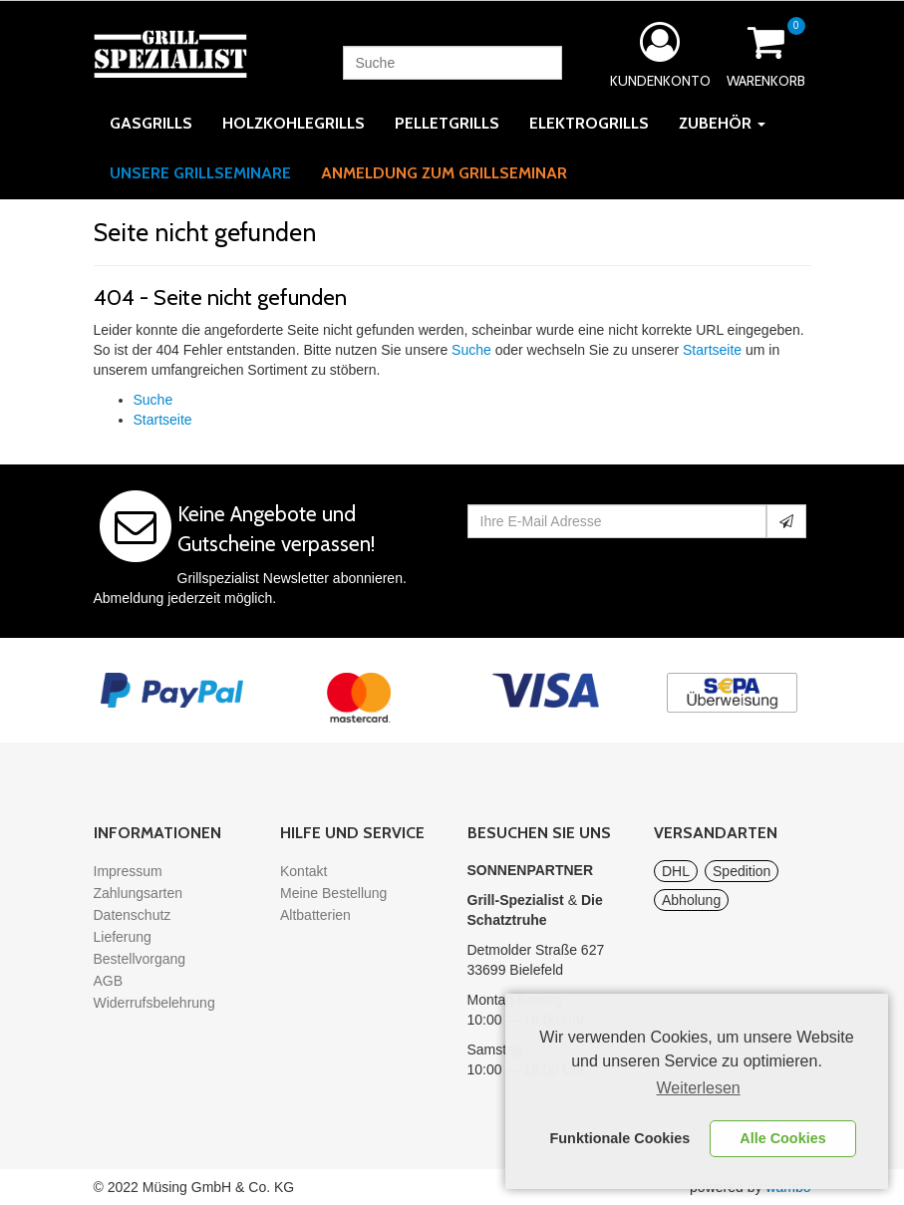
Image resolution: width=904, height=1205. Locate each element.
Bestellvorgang (140, 959)
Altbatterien (315, 915)
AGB (109, 981)
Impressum (128, 871)
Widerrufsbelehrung (154, 1003)
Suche (471, 350)
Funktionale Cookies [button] (620, 1138)
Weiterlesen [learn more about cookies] (699, 1087)
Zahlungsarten (138, 893)
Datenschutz (132, 915)
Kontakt (303, 871)
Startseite (712, 350)
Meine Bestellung (333, 893)
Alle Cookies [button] (782, 1138)
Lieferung (122, 937)
